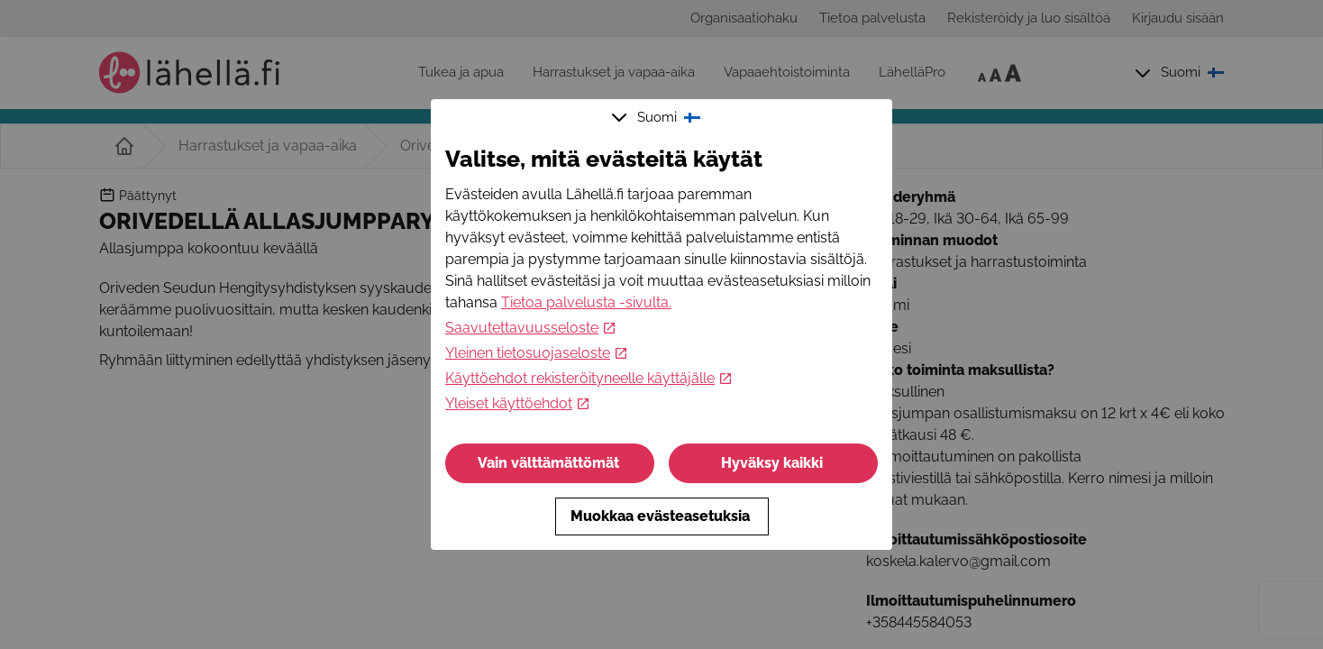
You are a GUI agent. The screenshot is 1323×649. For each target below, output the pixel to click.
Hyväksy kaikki (773, 462)
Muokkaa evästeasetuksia (661, 516)
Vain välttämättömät (550, 462)
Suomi (657, 117)
